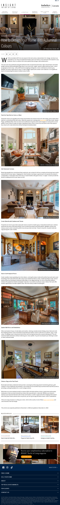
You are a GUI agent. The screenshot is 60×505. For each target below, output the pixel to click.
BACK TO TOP (53, 467)
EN (56, 0)
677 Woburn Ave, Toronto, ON (51, 48)
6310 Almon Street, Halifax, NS (50, 111)
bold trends (43, 120)
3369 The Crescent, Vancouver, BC (49, 323)
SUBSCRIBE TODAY (26, 456)
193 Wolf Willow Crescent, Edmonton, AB (48, 269)
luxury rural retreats (49, 399)
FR (58, 0)
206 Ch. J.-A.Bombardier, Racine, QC (49, 165)
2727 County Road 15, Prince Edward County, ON (46, 377)
